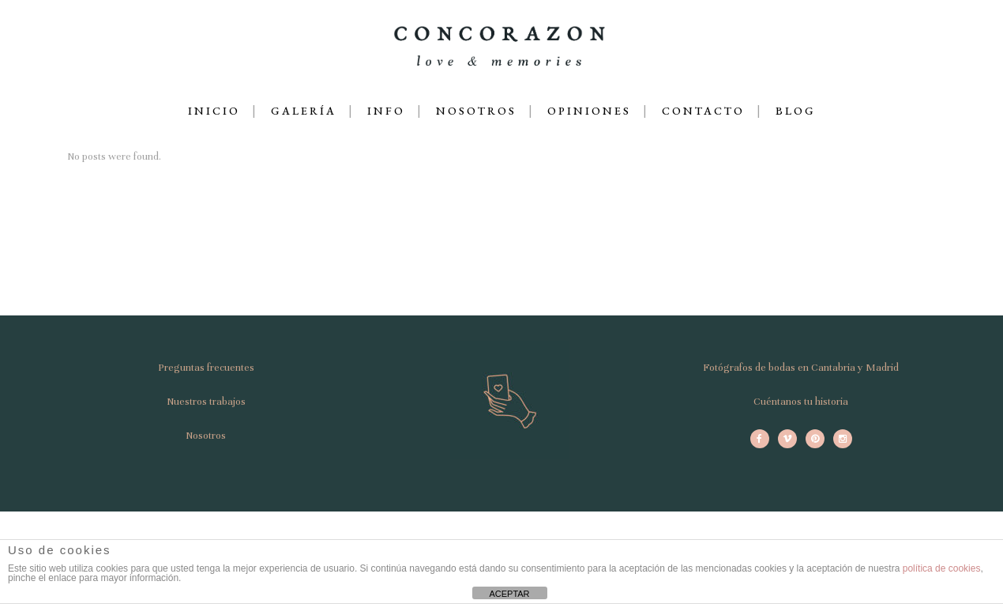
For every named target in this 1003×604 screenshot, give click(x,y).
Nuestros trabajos (206, 401)
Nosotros (206, 435)
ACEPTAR (509, 593)
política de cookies (942, 568)
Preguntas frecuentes (206, 367)
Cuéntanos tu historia (800, 401)
